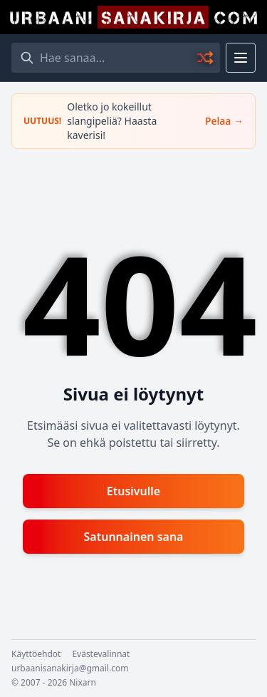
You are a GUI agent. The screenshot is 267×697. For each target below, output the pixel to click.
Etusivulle (133, 491)
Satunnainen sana (134, 536)
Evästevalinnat (101, 654)
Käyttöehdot (36, 654)
